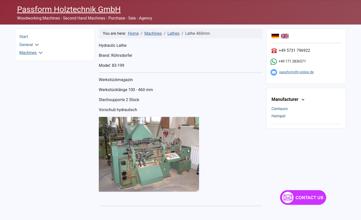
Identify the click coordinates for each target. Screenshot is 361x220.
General (26, 44)
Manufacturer (289, 99)
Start (23, 36)
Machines (28, 52)
